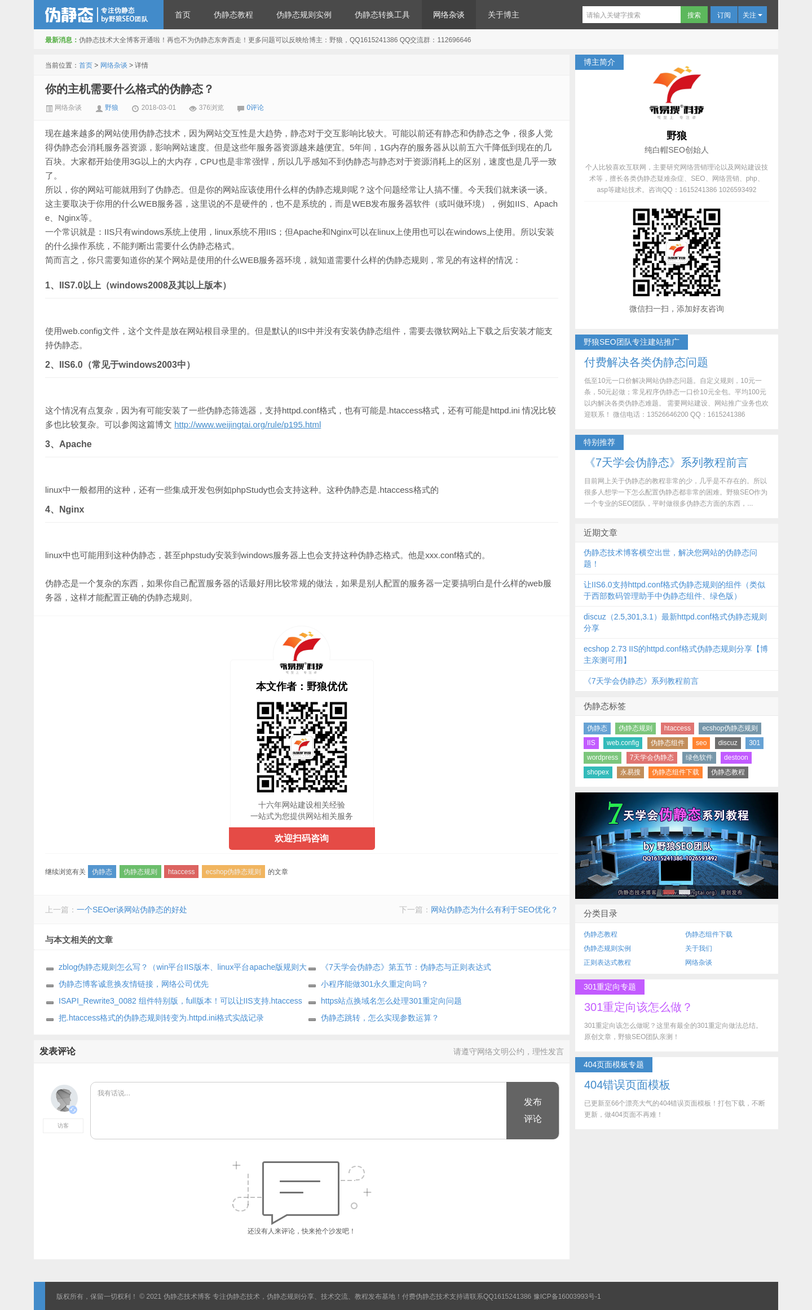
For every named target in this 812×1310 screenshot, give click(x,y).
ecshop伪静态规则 (234, 872)
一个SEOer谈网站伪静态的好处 (132, 909)
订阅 (724, 15)
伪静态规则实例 (304, 14)
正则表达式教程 (607, 962)
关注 (752, 15)
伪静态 (102, 872)
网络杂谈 (449, 14)
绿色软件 (699, 757)
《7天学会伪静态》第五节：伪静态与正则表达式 (406, 967)
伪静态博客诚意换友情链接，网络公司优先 (134, 983)
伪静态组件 (668, 743)
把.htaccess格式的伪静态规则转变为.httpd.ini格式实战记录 (161, 1017)
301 (754, 743)
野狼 (111, 108)
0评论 (255, 108)
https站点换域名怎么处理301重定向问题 (391, 1000)
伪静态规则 (140, 872)
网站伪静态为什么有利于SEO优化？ (494, 909)
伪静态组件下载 (675, 772)
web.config (623, 743)
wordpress (602, 757)
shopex (598, 772)
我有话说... (299, 1111)
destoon (736, 757)
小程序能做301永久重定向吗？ (375, 983)
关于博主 (503, 14)
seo (701, 743)
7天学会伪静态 (652, 757)
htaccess (181, 872)
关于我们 (698, 948)
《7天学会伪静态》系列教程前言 (641, 680)
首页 (183, 14)
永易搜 (630, 772)
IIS (591, 743)
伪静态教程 (233, 14)
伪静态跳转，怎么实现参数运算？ (380, 1017)
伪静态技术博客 (99, 14)
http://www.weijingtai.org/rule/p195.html (247, 424)
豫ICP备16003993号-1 (567, 1296)
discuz (728, 743)
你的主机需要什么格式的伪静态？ (129, 89)
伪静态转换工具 (382, 14)
